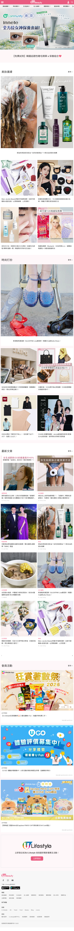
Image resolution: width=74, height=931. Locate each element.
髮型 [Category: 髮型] (39, 541)
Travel (15, 910)
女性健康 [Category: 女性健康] (41, 493)
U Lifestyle (4, 910)
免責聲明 (24, 917)
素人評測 (55, 895)
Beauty (27, 910)
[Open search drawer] (72, 2)
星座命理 (56, 6)
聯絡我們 (46, 917)
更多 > (70, 72)
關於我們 (4, 917)
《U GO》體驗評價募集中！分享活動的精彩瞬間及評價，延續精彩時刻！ (26, 770)
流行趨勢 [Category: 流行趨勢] (41, 590)
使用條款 (32, 917)
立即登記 (37, 858)
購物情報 (48, 895)
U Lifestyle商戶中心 (14, 917)
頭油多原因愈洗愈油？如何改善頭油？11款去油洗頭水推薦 (37, 153)
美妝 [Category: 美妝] (39, 638)
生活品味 (26, 6)
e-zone (38, 910)
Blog (32, 910)
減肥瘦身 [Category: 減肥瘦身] (4, 493)
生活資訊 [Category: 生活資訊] (4, 638)
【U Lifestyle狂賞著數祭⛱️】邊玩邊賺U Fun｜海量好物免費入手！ (24, 716)
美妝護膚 (5, 6)
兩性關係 (66, 6)
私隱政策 (39, 917)
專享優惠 (18, 898)
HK (10, 910)
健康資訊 (46, 6)
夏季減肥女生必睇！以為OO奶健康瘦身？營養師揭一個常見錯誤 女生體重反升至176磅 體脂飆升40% (18, 498)
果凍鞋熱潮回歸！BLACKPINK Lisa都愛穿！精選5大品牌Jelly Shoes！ (37, 341)
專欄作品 (63, 895)
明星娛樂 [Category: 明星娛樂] (4, 541)
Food (21, 910)
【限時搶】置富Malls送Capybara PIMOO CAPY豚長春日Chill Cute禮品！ (26, 825)
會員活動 (11, 898)
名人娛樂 (36, 6)
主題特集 (4, 898)
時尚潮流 (15, 6)
